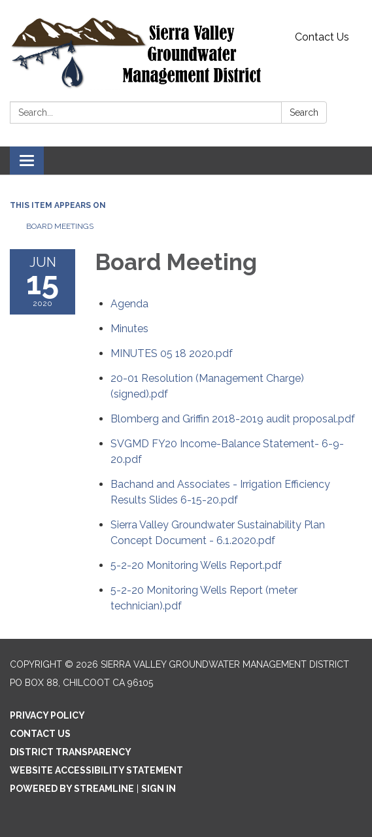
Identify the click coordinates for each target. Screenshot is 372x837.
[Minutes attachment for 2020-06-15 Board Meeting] (129, 328)
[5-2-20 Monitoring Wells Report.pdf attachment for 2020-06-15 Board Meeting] (196, 565)
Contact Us (322, 37)
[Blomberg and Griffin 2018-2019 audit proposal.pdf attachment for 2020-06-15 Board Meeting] (232, 419)
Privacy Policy (47, 715)
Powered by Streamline (72, 788)
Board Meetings (59, 226)
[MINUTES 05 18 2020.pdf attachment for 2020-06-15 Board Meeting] (171, 353)
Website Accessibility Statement (96, 770)
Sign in (158, 788)
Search (304, 112)
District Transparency (70, 752)
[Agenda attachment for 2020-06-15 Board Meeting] (129, 304)
